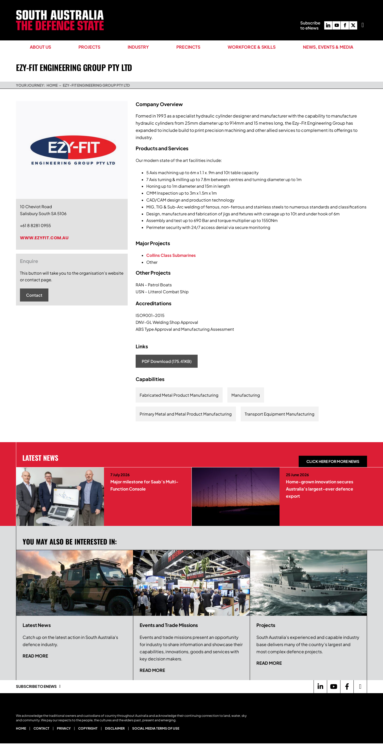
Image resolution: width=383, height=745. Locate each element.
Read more (35, 656)
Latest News (40, 458)
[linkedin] (328, 25)
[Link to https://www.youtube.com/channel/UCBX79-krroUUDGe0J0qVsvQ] (333, 686)
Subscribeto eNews (310, 25)
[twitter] (353, 25)
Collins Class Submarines (171, 255)
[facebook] (345, 25)
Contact (34, 295)
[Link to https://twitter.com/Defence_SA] (360, 686)
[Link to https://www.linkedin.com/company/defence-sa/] (320, 686)
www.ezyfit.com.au (44, 238)
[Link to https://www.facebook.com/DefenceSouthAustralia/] (346, 686)
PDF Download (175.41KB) (167, 361)
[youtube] (336, 25)
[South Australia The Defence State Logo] (60, 12)
